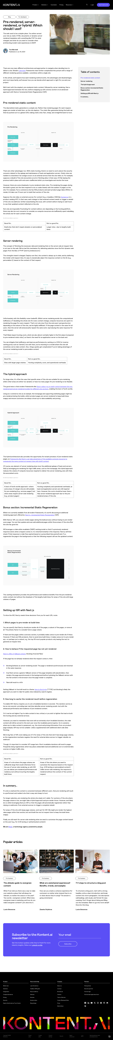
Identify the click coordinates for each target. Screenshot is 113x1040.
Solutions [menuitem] (44, 5)
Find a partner (87, 986)
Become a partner (88, 988)
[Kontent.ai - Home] (11, 5)
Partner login (87, 991)
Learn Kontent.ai (34, 986)
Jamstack (22, 71)
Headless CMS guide (35, 988)
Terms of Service (61, 997)
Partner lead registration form (91, 994)
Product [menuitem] (35, 5)
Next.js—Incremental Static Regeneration (39, 515)
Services (32, 997)
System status (33, 1000)
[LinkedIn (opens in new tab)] (88, 1003)
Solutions (5, 988)
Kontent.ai (64, 197)
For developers (22, 17)
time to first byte (41, 689)
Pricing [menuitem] (61, 5)
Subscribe (67, 944)
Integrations (6, 991)
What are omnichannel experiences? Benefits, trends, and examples (55, 884)
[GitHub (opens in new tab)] (104, 1003)
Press (58, 1003)
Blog (9, 17)
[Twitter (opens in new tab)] (95, 1003)
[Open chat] (109, 1036)
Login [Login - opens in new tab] (92, 5)
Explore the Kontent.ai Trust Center (12, 1003)
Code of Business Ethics (63, 1000)
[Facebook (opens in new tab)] (85, 1003)
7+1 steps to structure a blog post (91, 883)
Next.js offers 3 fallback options (14, 654)
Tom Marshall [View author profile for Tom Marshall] (13, 50)
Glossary (32, 994)
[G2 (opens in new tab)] (85, 1006)
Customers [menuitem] (54, 5)
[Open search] (87, 4)
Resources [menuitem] (69, 5)
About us (59, 986)
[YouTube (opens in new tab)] (92, 1003)
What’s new (5, 986)
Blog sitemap (33, 1003)
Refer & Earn (60, 1006)
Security (5, 1000)
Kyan (10, 827)
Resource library (34, 991)
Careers (59, 994)
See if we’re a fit (103, 5)
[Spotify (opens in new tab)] (101, 1003)
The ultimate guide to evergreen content (17, 884)
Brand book (60, 991)
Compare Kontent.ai (8, 994)
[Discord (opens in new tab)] (107, 1003)
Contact (59, 988)
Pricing (4, 997)
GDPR (82, 1036)
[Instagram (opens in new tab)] (98, 1003)
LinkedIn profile (37, 945)
